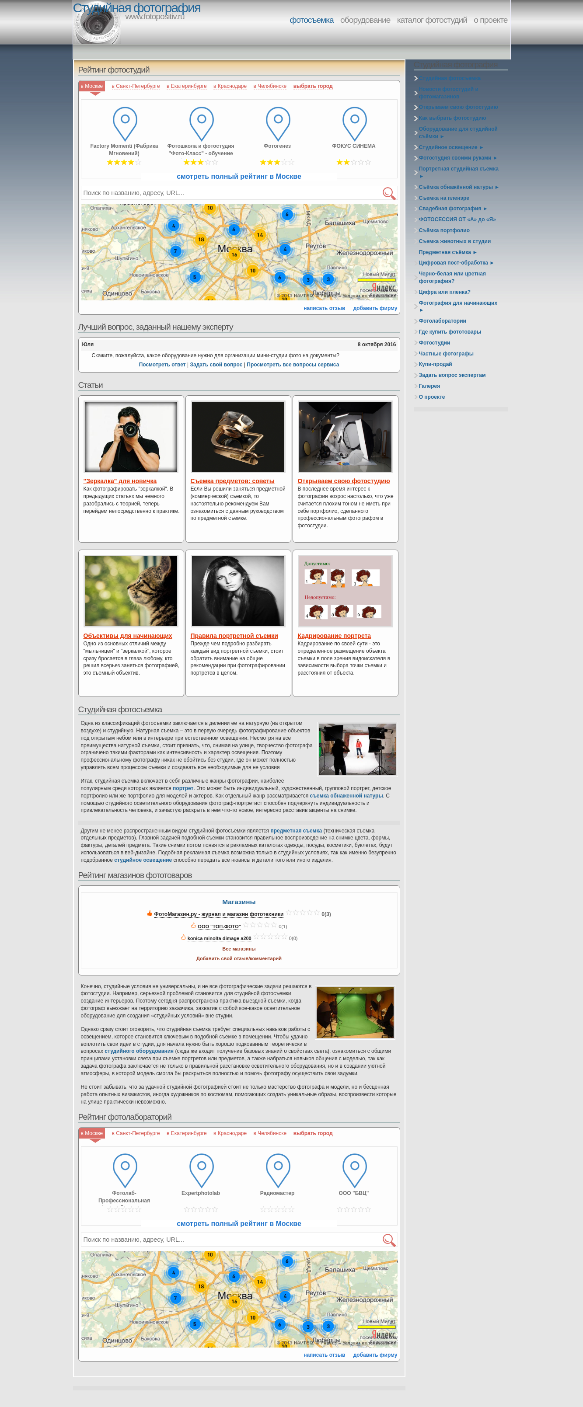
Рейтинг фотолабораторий (124, 1116)
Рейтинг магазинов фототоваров (135, 875)
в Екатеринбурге (187, 86)
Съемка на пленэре (444, 198)
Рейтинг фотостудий (114, 69)
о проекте (490, 19)
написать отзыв (324, 308)
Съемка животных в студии (455, 241)
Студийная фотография (136, 7)
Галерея (429, 386)
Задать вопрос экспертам (452, 375)
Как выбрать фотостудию (452, 118)
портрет (183, 788)
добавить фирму (375, 308)
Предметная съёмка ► (448, 252)
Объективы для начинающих (128, 635)
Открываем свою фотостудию (344, 480)
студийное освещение (143, 860)
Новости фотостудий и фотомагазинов (448, 93)
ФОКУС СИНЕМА (353, 146)
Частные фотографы (446, 354)
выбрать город (313, 86)
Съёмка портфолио (444, 230)
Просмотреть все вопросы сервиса (293, 365)
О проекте (432, 397)
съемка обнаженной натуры (346, 796)
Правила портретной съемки (234, 635)
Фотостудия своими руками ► (458, 158)
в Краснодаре (230, 86)
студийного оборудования (139, 1051)
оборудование (365, 19)
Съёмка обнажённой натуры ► (459, 187)
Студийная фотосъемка (120, 709)
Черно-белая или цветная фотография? (452, 277)
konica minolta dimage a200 (219, 938)
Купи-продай (435, 364)
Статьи (90, 385)
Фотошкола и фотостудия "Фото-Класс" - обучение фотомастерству (200, 151)
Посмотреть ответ (162, 365)
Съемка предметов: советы (233, 480)
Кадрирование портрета (334, 635)
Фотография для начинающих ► (458, 306)
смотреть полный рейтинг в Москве (239, 176)
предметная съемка (296, 831)
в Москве (92, 86)
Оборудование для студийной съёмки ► (458, 132)
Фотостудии (434, 343)
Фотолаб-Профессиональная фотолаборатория (124, 1198)
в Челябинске (270, 86)
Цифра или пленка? (445, 292)
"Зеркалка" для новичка (120, 480)
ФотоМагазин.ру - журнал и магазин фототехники (219, 914)
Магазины (238, 901)
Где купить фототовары (450, 332)
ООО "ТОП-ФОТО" (219, 926)
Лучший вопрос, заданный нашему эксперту (155, 326)
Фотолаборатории (442, 321)
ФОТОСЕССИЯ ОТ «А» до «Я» (457, 219)
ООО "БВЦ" (354, 1193)
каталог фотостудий (432, 19)
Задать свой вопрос (216, 365)
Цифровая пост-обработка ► (457, 263)
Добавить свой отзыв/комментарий (239, 958)
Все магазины (238, 948)
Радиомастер (277, 1193)
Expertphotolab (201, 1193)
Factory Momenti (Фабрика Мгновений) (124, 150)
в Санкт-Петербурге (136, 86)
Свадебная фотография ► (453, 208)
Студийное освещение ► (451, 147)
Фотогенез (277, 146)
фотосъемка (312, 19)
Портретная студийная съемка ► (459, 172)
